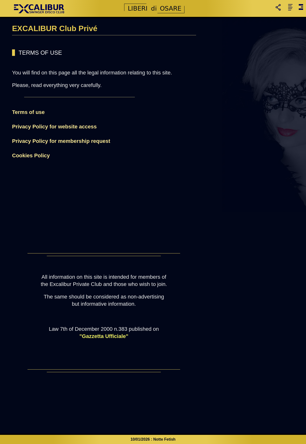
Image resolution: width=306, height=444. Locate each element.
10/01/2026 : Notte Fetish (153, 439)
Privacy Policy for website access (54, 127)
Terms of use (28, 112)
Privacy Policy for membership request (61, 141)
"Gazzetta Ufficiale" (103, 336)
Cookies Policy (31, 155)
